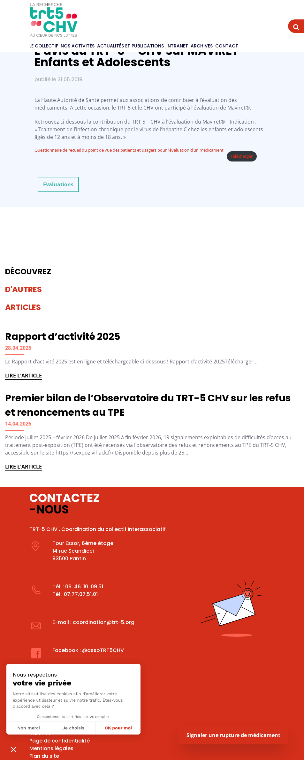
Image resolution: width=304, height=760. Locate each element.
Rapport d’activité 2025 (62, 336)
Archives (202, 46)
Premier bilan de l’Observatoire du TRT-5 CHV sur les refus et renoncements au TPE (148, 405)
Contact (226, 46)
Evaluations (58, 184)
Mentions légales (51, 748)
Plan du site (44, 756)
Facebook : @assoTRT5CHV (88, 650)
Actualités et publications (130, 46)
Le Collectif (43, 46)
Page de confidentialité (59, 740)
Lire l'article (23, 375)
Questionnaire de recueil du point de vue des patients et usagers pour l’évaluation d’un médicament (129, 150)
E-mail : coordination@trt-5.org (93, 622)
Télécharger (242, 156)
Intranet (177, 46)
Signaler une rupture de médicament (233, 735)
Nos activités (78, 46)
